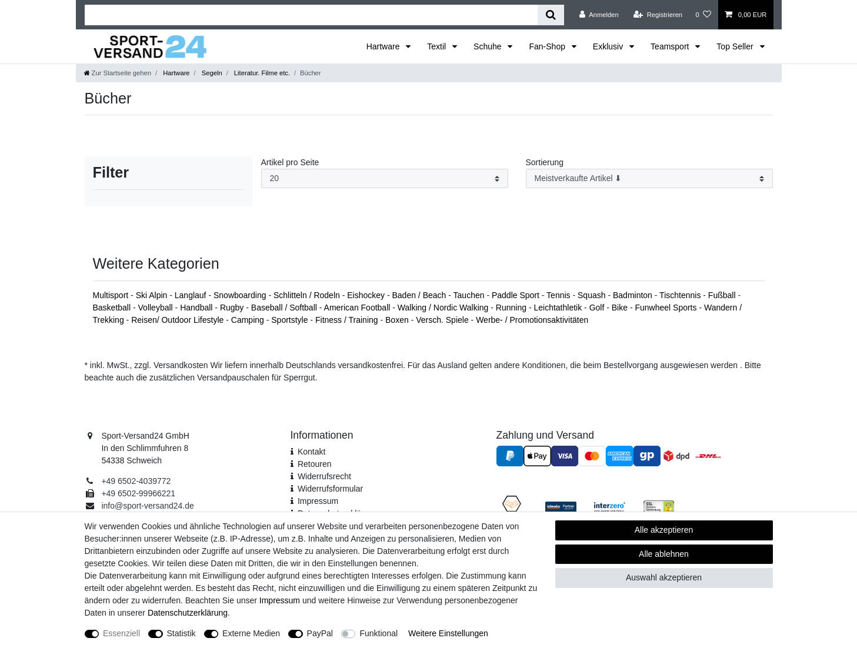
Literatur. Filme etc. (261, 72)
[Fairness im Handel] (511, 505)
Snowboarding (241, 295)
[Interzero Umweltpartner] (609, 506)
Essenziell (121, 633)
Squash (593, 295)
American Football (358, 307)
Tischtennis (681, 295)
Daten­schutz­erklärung (188, 612)
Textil (437, 46)
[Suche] (551, 15)
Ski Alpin (153, 295)
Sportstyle (290, 320)
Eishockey (367, 295)
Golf (598, 307)
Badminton (634, 295)
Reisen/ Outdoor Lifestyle (178, 320)
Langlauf (192, 295)
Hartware (384, 46)
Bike (621, 307)
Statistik (181, 633)
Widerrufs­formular (330, 488)
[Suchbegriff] (311, 15)
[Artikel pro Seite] (384, 178)
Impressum (318, 501)
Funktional (378, 633)
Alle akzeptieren (664, 530)
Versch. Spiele (443, 320)
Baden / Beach (420, 295)
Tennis (559, 295)
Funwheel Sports (667, 307)
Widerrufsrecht (324, 476)
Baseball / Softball (285, 307)
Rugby (233, 307)
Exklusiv (609, 46)
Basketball (113, 307)
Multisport (112, 295)
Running (512, 307)
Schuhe (488, 46)
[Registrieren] (658, 14)
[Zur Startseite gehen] (117, 72)
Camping (248, 320)
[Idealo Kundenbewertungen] (560, 506)
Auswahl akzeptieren (664, 577)
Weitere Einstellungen (448, 633)
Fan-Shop (548, 46)
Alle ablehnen (664, 554)
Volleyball (156, 307)
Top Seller (735, 46)
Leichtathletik (558, 307)
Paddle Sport (517, 295)
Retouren (315, 464)
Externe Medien (251, 633)
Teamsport (671, 46)
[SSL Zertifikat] (658, 505)
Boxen (398, 320)
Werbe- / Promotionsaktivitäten (532, 320)
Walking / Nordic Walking (444, 307)
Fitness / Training (348, 320)
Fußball (723, 295)
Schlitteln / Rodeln (308, 295)
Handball (197, 307)
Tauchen (470, 295)
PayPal (320, 633)
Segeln (211, 72)
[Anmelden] (599, 14)
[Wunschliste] (703, 14)
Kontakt (311, 451)
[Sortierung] (649, 178)
